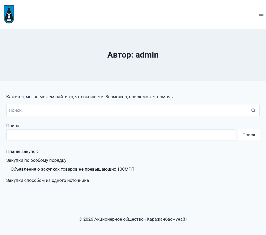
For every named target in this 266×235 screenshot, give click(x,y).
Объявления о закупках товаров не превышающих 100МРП (72, 169)
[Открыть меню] (261, 14)
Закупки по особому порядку (36, 160)
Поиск (12, 125)
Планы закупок (22, 151)
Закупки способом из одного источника (47, 180)
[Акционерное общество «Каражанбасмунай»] (11, 14)
